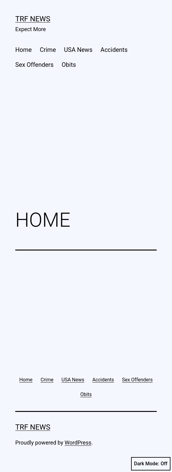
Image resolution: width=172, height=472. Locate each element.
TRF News (32, 19)
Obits (69, 64)
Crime (48, 49)
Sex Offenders (34, 64)
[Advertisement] (86, 154)
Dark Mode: (150, 463)
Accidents (114, 49)
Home (23, 49)
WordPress (78, 442)
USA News (78, 49)
